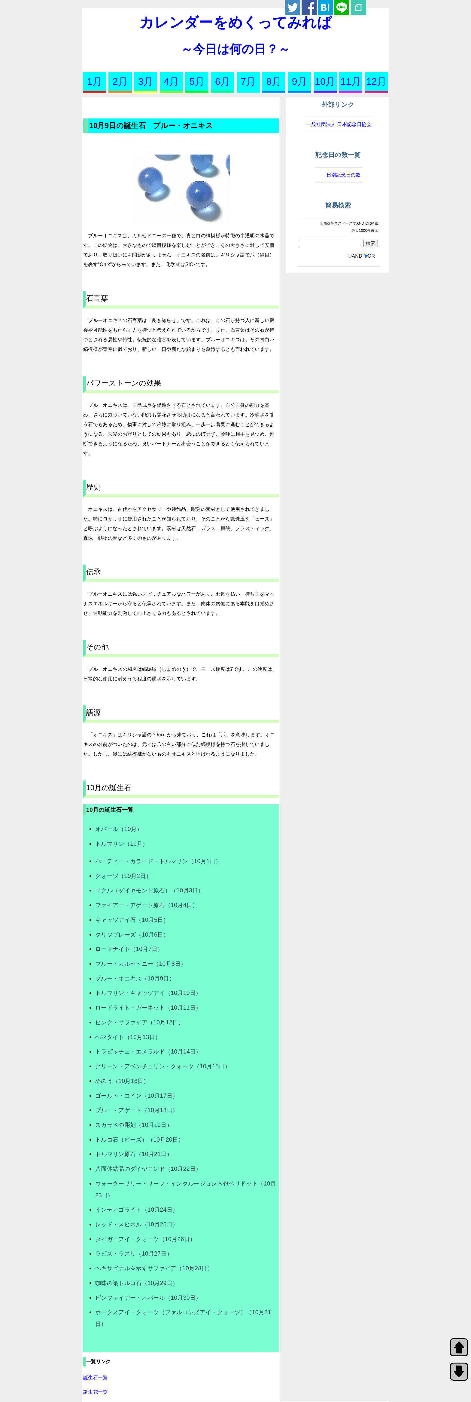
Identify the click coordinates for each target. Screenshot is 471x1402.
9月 (299, 81)
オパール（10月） (118, 829)
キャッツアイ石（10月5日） (132, 919)
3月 (145, 81)
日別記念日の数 (344, 174)
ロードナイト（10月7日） (129, 949)
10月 (325, 81)
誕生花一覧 (95, 1391)
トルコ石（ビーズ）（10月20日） (139, 1139)
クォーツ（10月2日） (123, 876)
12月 (376, 81)
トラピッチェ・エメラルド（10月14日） (148, 1051)
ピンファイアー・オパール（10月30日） (148, 1297)
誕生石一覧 (95, 1377)
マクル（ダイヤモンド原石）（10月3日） (149, 890)
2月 (120, 81)
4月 (171, 81)
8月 (273, 81)
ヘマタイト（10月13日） (128, 1037)
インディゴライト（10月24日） (136, 1209)
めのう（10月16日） (122, 1081)
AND (357, 256)
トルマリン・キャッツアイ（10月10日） (148, 992)
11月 (350, 81)
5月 (197, 81)
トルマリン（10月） (121, 843)
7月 (248, 81)
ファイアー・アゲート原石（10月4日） (146, 905)
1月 (94, 81)
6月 (222, 81)
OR (371, 256)
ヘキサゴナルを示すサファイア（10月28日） (154, 1268)
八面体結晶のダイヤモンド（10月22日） (148, 1168)
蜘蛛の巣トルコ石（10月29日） (136, 1283)
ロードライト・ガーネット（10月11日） (148, 1007)
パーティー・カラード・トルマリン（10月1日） (158, 861)
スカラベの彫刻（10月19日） (133, 1124)
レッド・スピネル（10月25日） (136, 1224)
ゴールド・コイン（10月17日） (136, 1095)
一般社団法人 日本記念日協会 (339, 124)
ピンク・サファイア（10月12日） (139, 1022)
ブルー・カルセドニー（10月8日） (141, 963)
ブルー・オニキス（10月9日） (135, 978)
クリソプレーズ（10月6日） (132, 934)
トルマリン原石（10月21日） (133, 1154)
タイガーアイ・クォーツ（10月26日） (145, 1239)
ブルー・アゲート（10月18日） (136, 1110)
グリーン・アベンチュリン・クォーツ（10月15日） (162, 1066)
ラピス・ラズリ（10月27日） (133, 1253)
